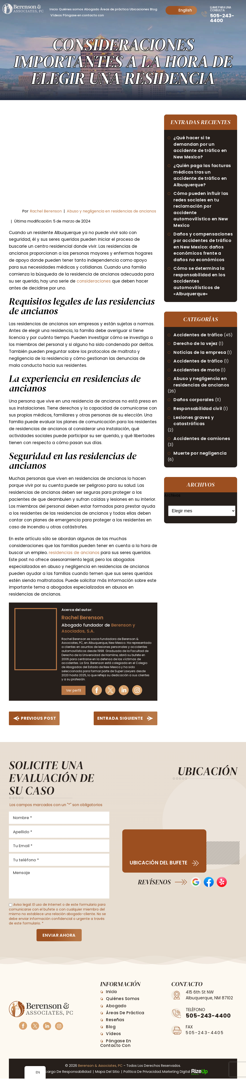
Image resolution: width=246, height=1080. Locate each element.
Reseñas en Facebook (209, 882)
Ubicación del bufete (158, 862)
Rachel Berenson (46, 211)
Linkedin (124, 690)
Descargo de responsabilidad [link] (66, 1073)
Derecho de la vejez (196, 347)
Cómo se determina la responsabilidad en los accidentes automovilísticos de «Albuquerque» (200, 284)
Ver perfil (73, 690)
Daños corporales (194, 403)
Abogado (91, 9)
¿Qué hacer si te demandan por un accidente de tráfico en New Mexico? (201, 147)
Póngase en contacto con (83, 15)
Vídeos (56, 15)
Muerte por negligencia (201, 457)
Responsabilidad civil (198, 412)
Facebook (98, 690)
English (181, 10)
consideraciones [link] (94, 281)
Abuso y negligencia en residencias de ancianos (111, 211)
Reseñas (115, 1021)
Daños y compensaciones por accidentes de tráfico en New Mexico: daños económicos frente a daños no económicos (204, 249)
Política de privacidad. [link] (140, 1073)
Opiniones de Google (196, 882)
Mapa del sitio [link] (106, 1073)
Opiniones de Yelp (222, 882)
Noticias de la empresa (200, 355)
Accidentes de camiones (202, 443)
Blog (153, 9)
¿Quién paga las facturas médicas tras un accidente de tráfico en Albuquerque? (203, 176)
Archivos (172, 499)
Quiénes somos (71, 9)
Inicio (53, 9)
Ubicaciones (139, 9)
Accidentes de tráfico (199, 338)
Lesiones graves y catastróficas (194, 424)
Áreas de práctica (114, 9)
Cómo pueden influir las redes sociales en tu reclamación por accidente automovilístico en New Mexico (201, 211)
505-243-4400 (222, 18)
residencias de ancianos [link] (74, 552)
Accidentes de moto (197, 373)
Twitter (111, 690)
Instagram (138, 690)
